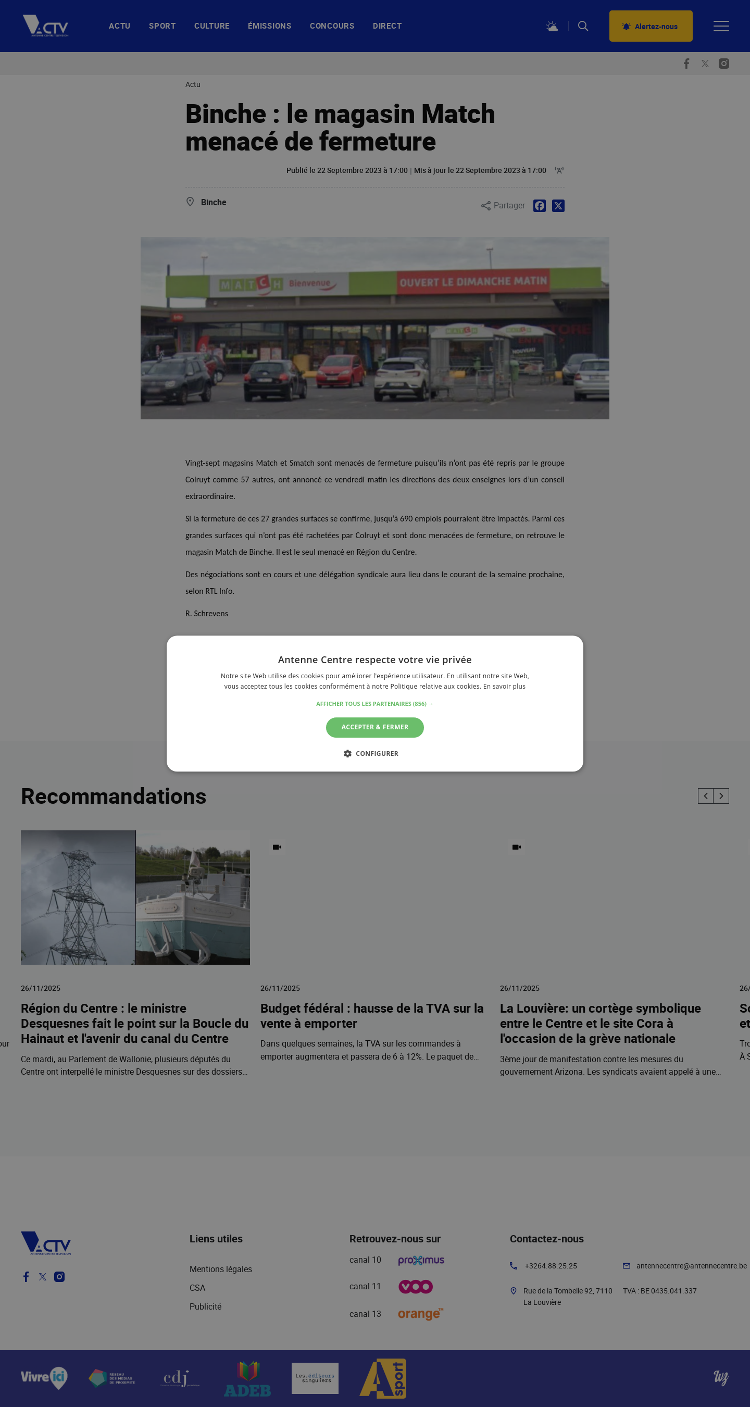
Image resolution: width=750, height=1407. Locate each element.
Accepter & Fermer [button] (375, 727)
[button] (375, 704)
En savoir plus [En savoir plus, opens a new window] (504, 686)
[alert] (375, 703)
